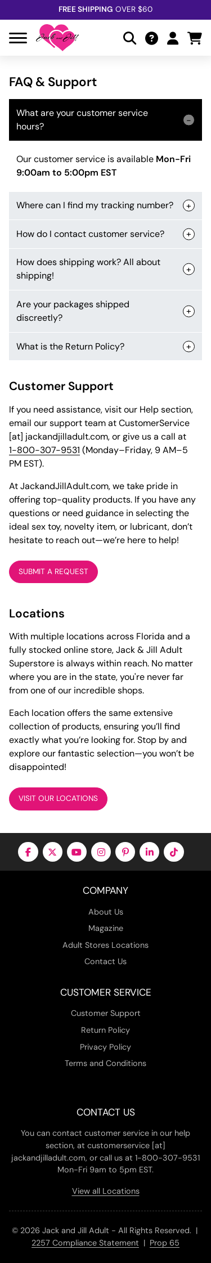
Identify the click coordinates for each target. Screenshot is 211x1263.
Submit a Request (53, 571)
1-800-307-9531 (44, 450)
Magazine (105, 928)
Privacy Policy (105, 1047)
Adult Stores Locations (105, 945)
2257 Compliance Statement (85, 1243)
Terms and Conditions (105, 1063)
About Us (105, 912)
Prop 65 (164, 1243)
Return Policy (105, 1030)
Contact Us (105, 961)
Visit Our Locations (58, 798)
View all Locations (106, 1191)
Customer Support (106, 1013)
